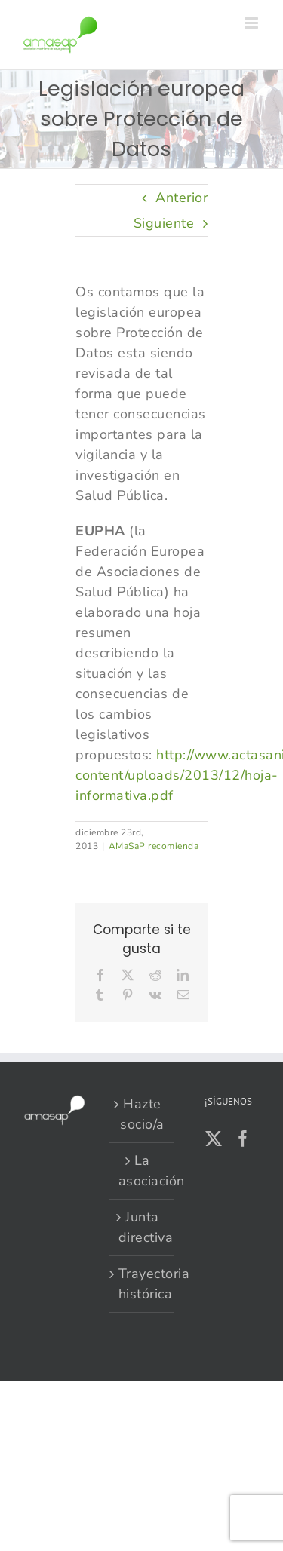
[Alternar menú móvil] (253, 23)
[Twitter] (214, 1138)
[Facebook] (243, 1138)
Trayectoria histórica (142, 1283)
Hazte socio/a (142, 1114)
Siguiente (164, 223)
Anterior (181, 198)
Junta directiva (142, 1227)
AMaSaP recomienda (154, 846)
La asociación (142, 1170)
